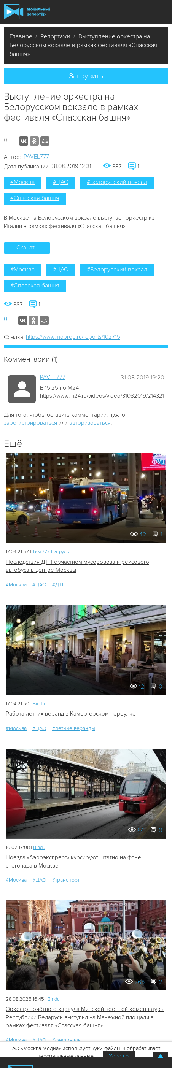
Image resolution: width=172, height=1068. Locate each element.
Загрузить (86, 76)
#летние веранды (73, 728)
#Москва (22, 182)
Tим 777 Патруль (50, 552)
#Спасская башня (34, 198)
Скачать (27, 247)
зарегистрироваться (30, 422)
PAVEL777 (36, 156)
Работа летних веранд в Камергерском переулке (71, 713)
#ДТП (59, 584)
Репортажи (55, 36)
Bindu (39, 704)
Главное (21, 36)
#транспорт (66, 880)
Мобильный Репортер (27, 11)
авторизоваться (90, 422)
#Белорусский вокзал (117, 182)
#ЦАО (60, 182)
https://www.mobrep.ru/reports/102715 (73, 336)
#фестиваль (66, 1040)
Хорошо (119, 1056)
